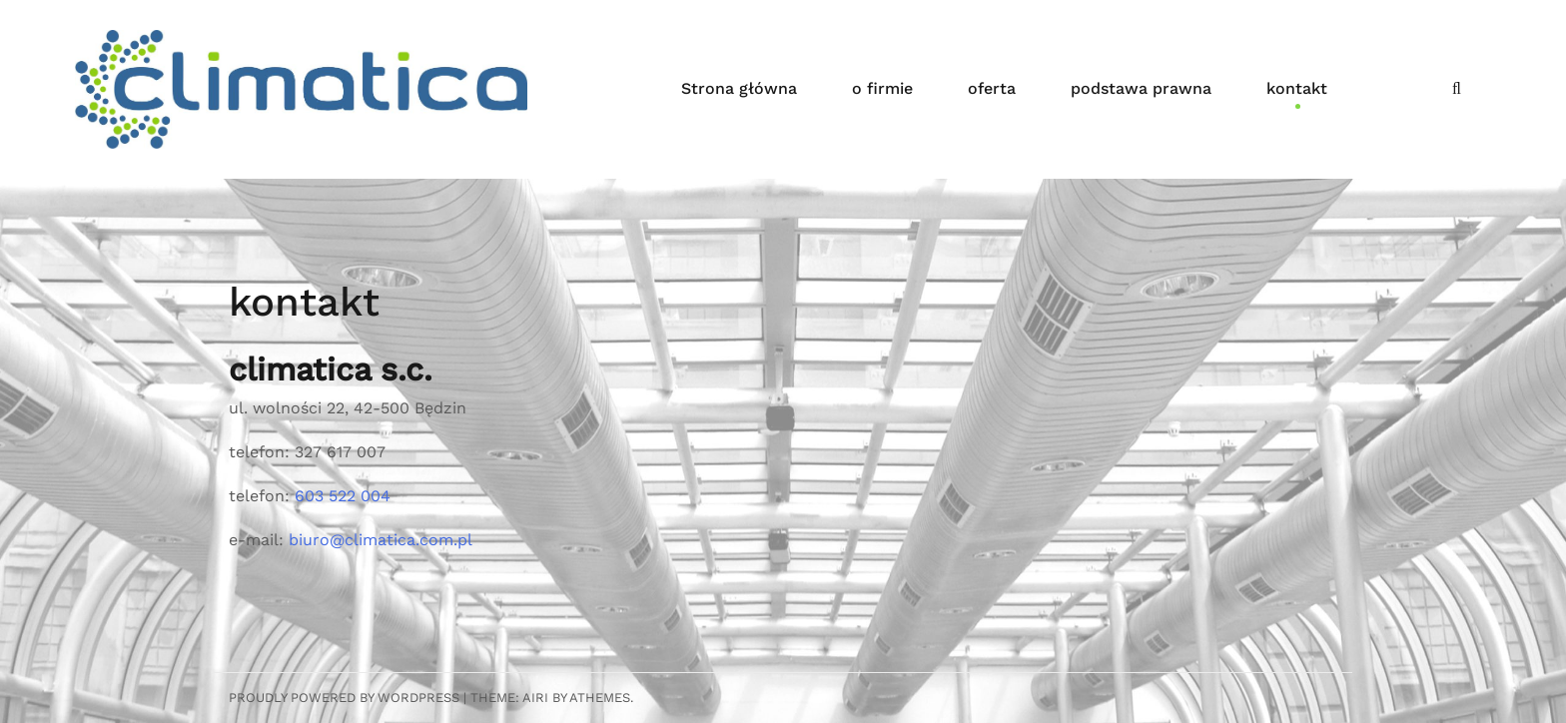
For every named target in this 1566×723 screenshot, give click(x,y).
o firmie (882, 88)
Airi (535, 697)
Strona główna (739, 88)
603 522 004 (343, 495)
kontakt (1296, 88)
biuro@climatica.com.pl (380, 539)
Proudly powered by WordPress (344, 697)
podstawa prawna (1141, 88)
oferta (992, 88)
